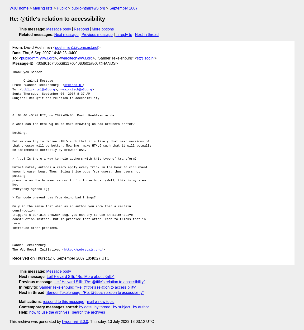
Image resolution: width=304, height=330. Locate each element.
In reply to (123, 35)
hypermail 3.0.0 (75, 322)
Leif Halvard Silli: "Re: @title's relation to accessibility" (99, 282)
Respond (81, 29)
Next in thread (147, 35)
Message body (58, 29)
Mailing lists (42, 8)
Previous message (97, 35)
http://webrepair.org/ (83, 250)
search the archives (88, 312)
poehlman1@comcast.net (76, 47)
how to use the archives (49, 312)
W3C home (19, 8)
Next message (66, 35)
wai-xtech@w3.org (77, 58)
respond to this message (63, 302)
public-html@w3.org (88, 8)
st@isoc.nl (145, 58)
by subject (121, 307)
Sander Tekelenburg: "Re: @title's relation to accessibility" (87, 287)
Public (62, 8)
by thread (102, 307)
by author (141, 307)
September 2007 (123, 8)
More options (103, 29)
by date (85, 307)
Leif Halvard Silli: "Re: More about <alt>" (80, 277)
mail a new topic (100, 302)
